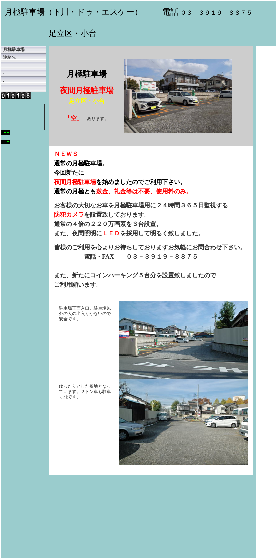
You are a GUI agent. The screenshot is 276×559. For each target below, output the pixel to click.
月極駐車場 (14, 49)
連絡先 (9, 57)
